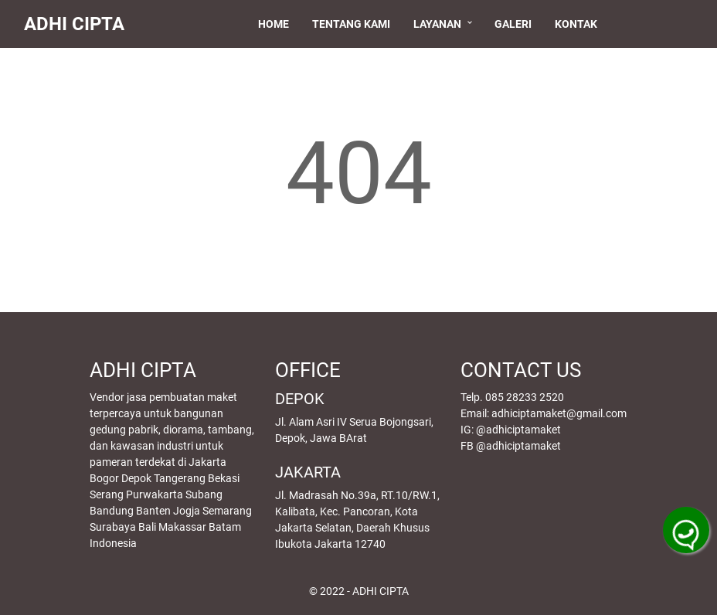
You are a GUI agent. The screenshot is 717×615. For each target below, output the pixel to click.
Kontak (577, 24)
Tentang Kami (353, 24)
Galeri (514, 24)
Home (275, 24)
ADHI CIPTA (78, 24)
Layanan (439, 24)
